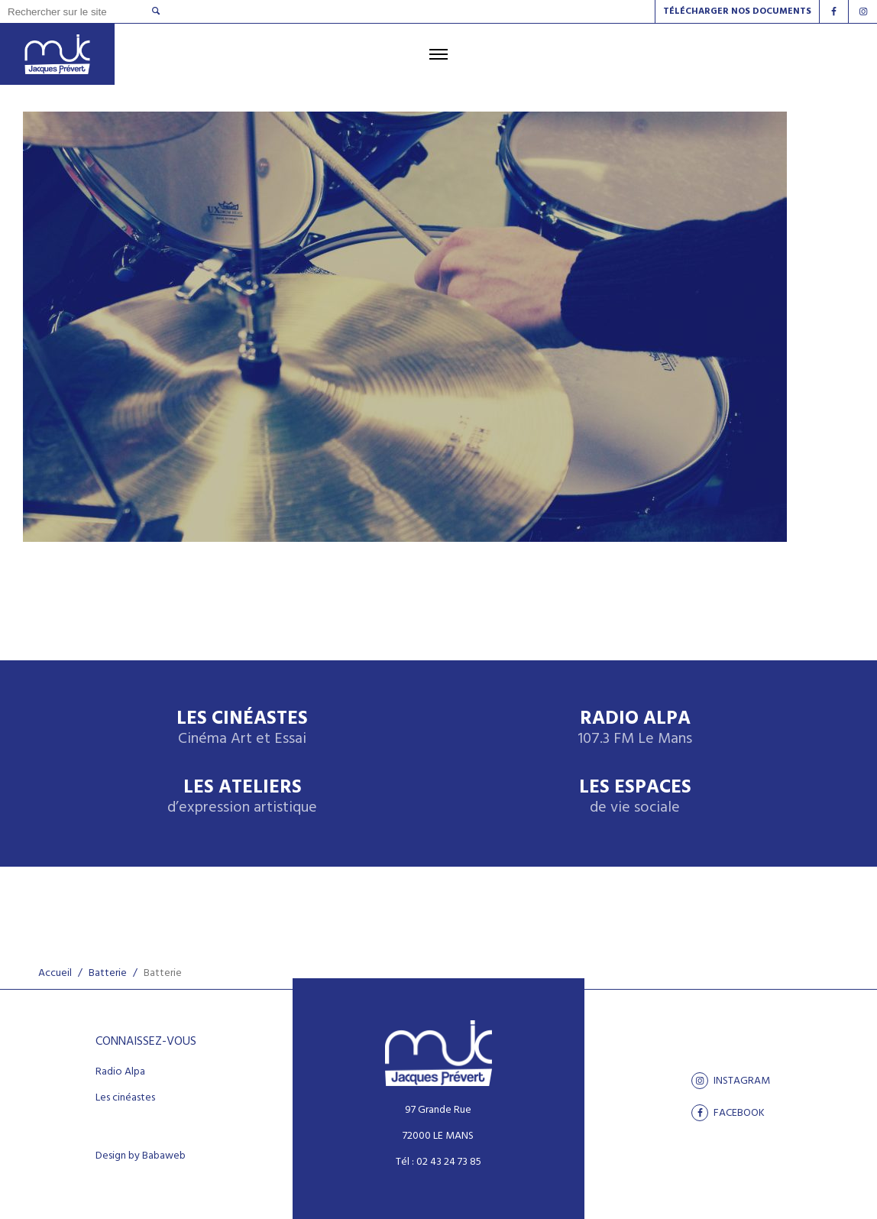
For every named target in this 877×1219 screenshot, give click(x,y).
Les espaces (635, 797)
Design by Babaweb (140, 1156)
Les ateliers (242, 797)
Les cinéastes (125, 1098)
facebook (728, 1112)
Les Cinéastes (242, 728)
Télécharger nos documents (737, 11)
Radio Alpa (635, 728)
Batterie (108, 973)
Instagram (730, 1080)
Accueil (55, 973)
